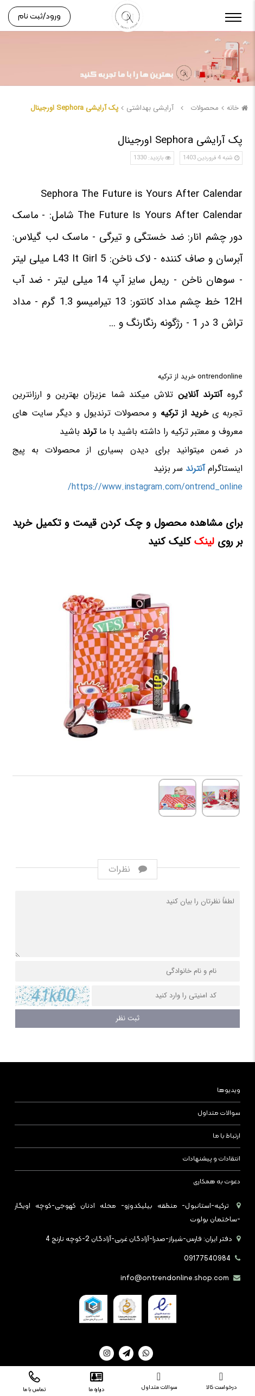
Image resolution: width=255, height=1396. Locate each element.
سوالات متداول (218, 1113)
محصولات (204, 108)
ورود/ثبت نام (39, 16)
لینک (202, 542)
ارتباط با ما (226, 1136)
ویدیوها (228, 1090)
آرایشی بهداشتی (150, 108)
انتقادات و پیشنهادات (211, 1159)
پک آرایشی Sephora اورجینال (74, 108)
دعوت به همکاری (216, 1182)
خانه (239, 108)
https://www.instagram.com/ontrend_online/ (155, 487)
